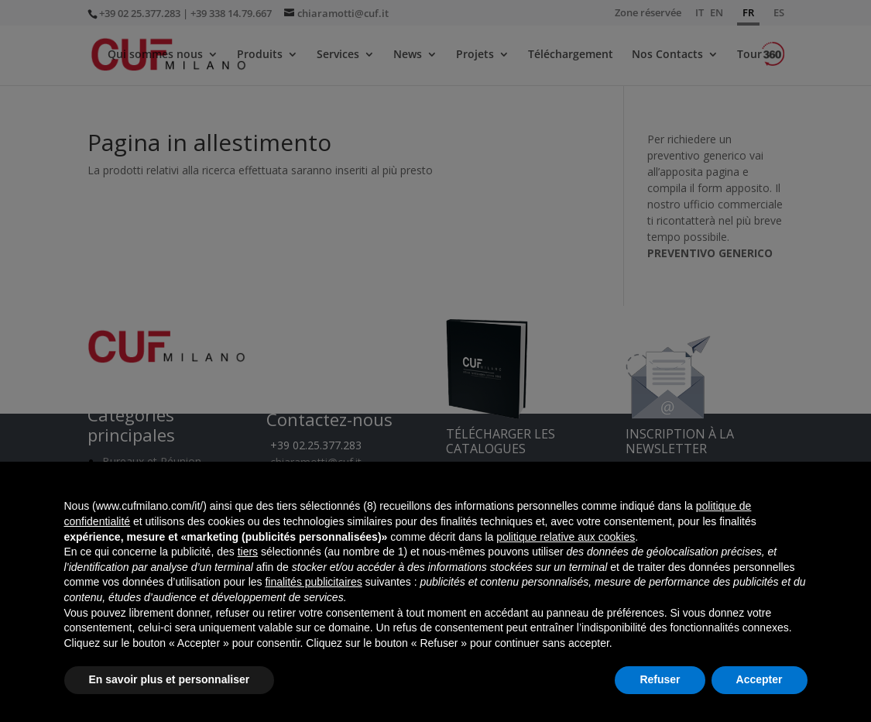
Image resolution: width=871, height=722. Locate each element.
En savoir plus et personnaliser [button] (169, 679)
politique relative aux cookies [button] (565, 537)
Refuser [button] (660, 679)
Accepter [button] (759, 679)
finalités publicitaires (313, 582)
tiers (248, 551)
